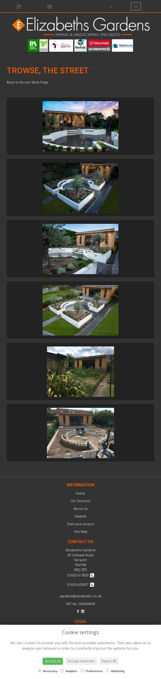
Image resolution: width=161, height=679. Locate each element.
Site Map (80, 532)
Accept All (53, 661)
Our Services (80, 501)
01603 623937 (80, 585)
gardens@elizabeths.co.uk (80, 596)
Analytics (69, 671)
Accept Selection (81, 661)
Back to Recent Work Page (27, 82)
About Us (81, 509)
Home (80, 493)
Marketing (115, 671)
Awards (80, 516)
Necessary (47, 671)
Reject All (109, 661)
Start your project (80, 524)
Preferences (92, 671)
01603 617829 (80, 575)
